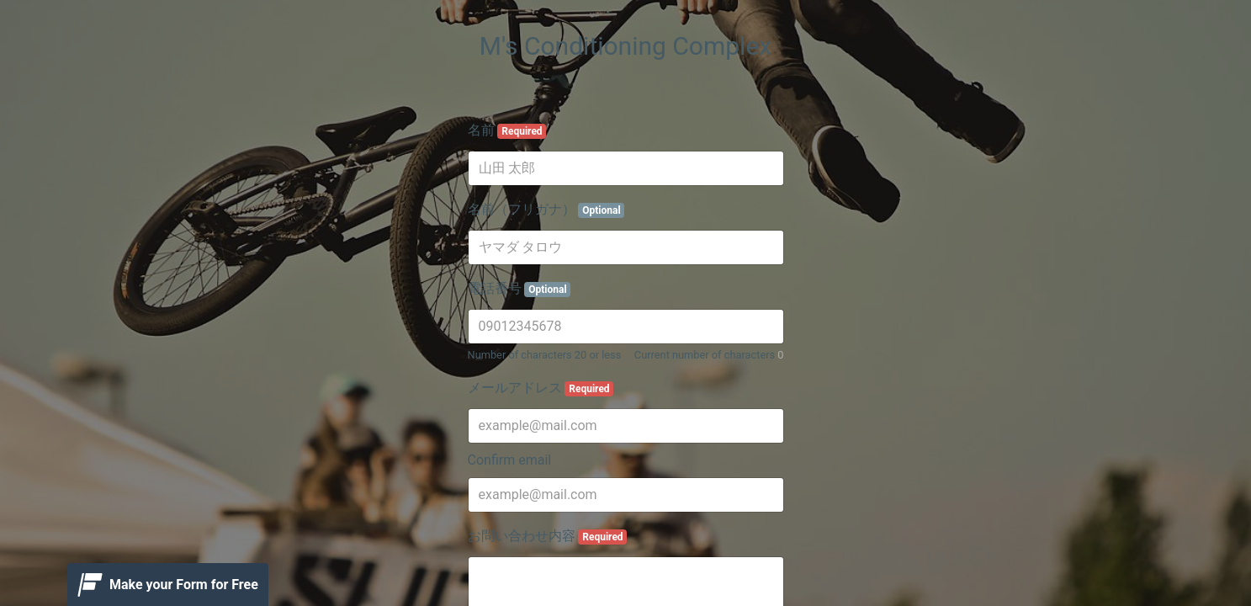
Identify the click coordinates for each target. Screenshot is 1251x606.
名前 (507, 130)
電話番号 (519, 288)
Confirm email (510, 460)
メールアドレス (541, 388)
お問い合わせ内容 (548, 536)
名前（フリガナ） (546, 209)
